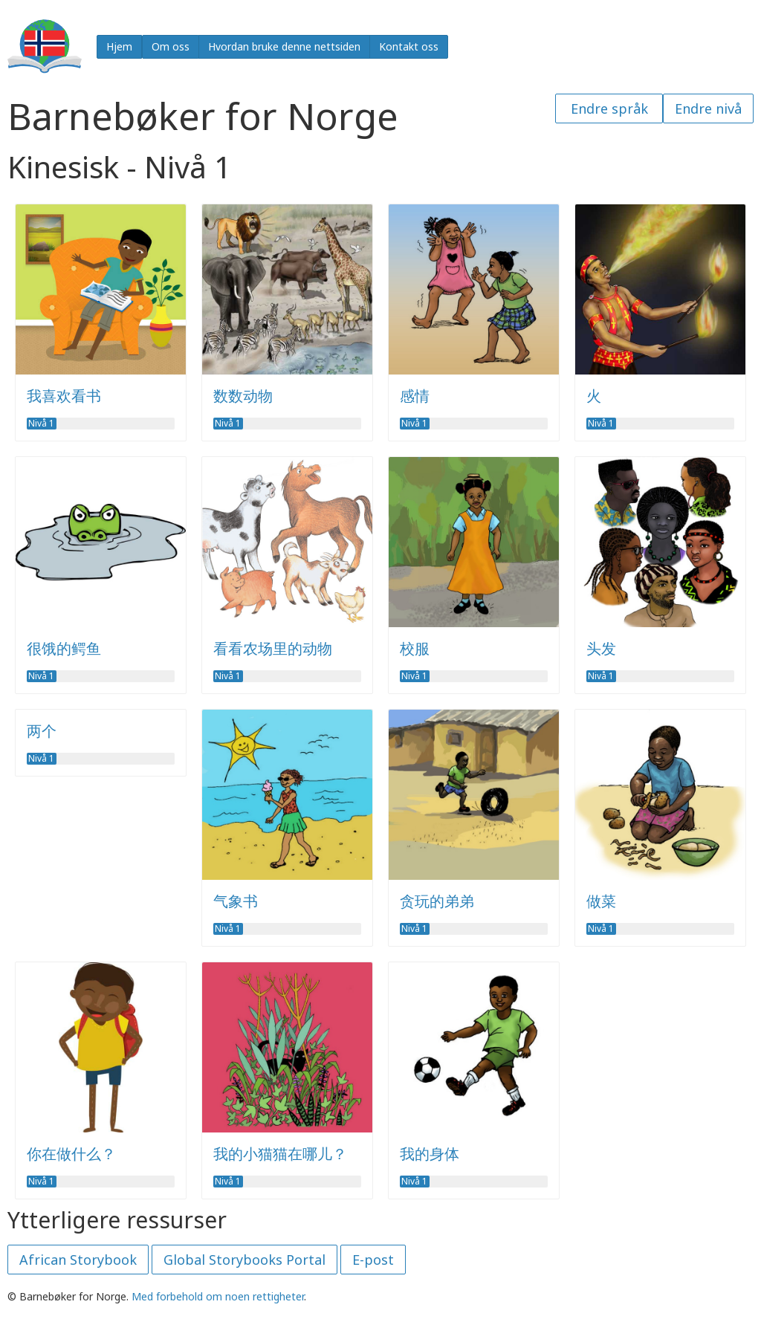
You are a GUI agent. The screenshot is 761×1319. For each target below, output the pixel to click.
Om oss (171, 46)
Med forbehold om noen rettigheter (218, 1296)
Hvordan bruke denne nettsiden (284, 46)
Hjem (119, 46)
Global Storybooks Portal (244, 1259)
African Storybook (78, 1259)
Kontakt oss (408, 46)
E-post (373, 1259)
